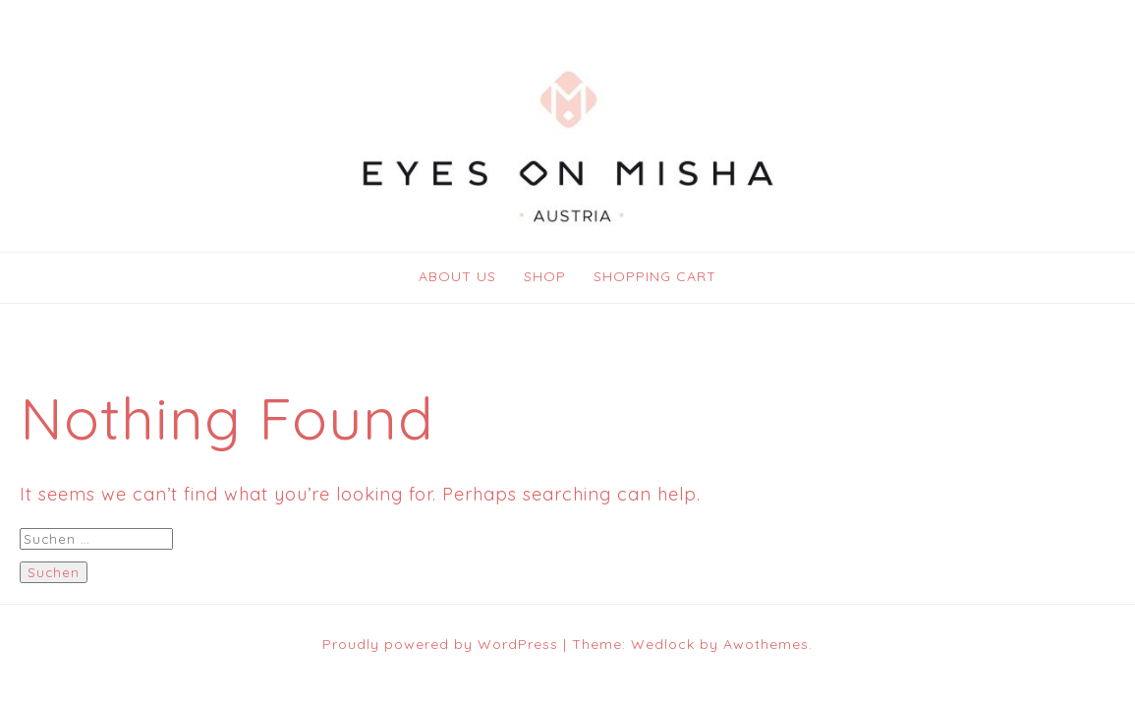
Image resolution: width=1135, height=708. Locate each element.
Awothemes (766, 644)
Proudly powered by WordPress (440, 644)
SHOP (545, 276)
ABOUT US (457, 276)
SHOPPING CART (655, 276)
